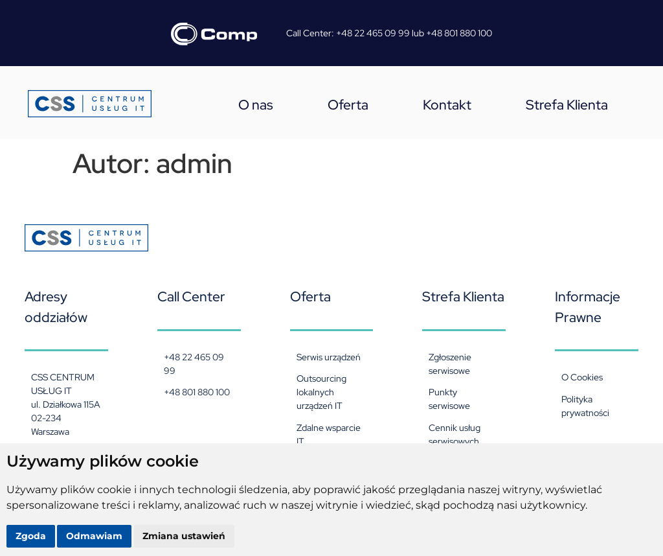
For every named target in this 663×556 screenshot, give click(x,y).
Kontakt (447, 104)
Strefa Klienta (567, 104)
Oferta (348, 104)
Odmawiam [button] (95, 536)
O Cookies (582, 377)
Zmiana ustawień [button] (184, 536)
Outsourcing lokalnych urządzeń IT (321, 392)
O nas (255, 104)
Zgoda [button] (31, 536)
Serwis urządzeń (329, 357)
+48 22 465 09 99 (373, 33)
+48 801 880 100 (459, 33)
